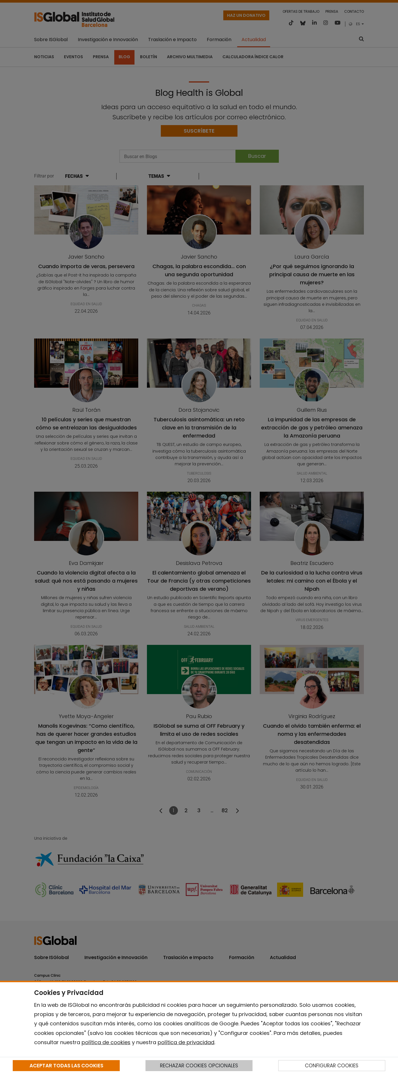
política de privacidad (186, 1042)
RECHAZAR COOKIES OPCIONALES (199, 1065)
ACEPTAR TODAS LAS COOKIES (66, 1065)
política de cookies (106, 1042)
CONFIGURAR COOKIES (331, 1065)
